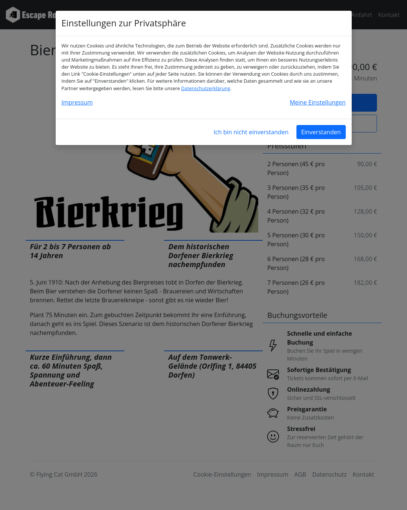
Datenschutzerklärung (205, 88)
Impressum (77, 102)
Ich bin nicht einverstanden (251, 132)
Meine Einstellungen (318, 102)
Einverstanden (321, 132)
